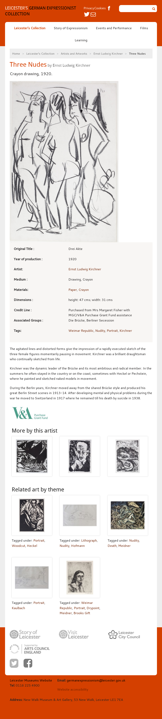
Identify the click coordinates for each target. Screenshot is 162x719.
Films (144, 28)
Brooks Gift (81, 613)
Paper (72, 289)
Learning (81, 40)
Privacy (89, 8)
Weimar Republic (81, 330)
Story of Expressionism (71, 28)
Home (16, 53)
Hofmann (78, 545)
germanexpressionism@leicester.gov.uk (96, 680)
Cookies (100, 8)
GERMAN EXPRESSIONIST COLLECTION (40, 10)
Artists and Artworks (74, 53)
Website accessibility (72, 689)
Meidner (124, 545)
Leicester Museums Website (31, 680)
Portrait (112, 330)
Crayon (83, 289)
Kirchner (125, 330)
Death (112, 545)
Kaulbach (18, 608)
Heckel (32, 545)
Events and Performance (114, 28)
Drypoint (93, 608)
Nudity (100, 330)
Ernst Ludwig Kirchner (108, 53)
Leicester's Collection (29, 28)
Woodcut (18, 545)
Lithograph (89, 540)
